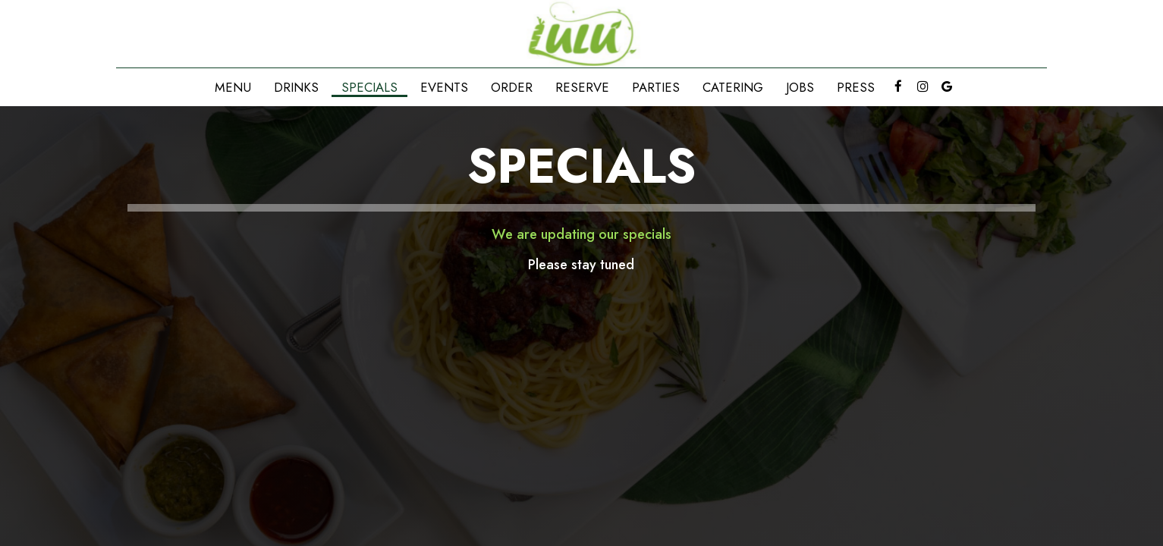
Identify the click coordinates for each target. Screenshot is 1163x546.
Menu (233, 87)
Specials (369, 87)
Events (444, 87)
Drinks (296, 87)
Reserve (582, 87)
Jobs (800, 87)
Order (512, 87)
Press (856, 87)
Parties (656, 87)
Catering (733, 87)
